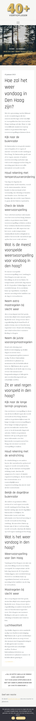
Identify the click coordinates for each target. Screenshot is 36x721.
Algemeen (9, 662)
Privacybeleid (21, 718)
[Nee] (34, 714)
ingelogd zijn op (14, 699)
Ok (13, 718)
